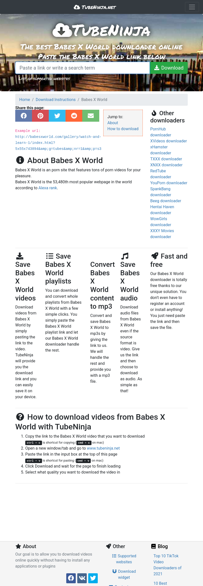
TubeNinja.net (95, 6)
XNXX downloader (166, 165)
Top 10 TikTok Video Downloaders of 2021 (168, 565)
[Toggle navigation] (192, 7)
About (113, 122)
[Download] (169, 68)
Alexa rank (47, 188)
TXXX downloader (166, 159)
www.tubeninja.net (103, 448)
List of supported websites (44, 78)
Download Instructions (56, 99)
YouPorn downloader (168, 183)
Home (24, 99)
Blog (159, 546)
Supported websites (124, 559)
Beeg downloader (165, 200)
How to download (123, 128)
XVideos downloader (168, 141)
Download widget (124, 574)
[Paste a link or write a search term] (82, 68)
